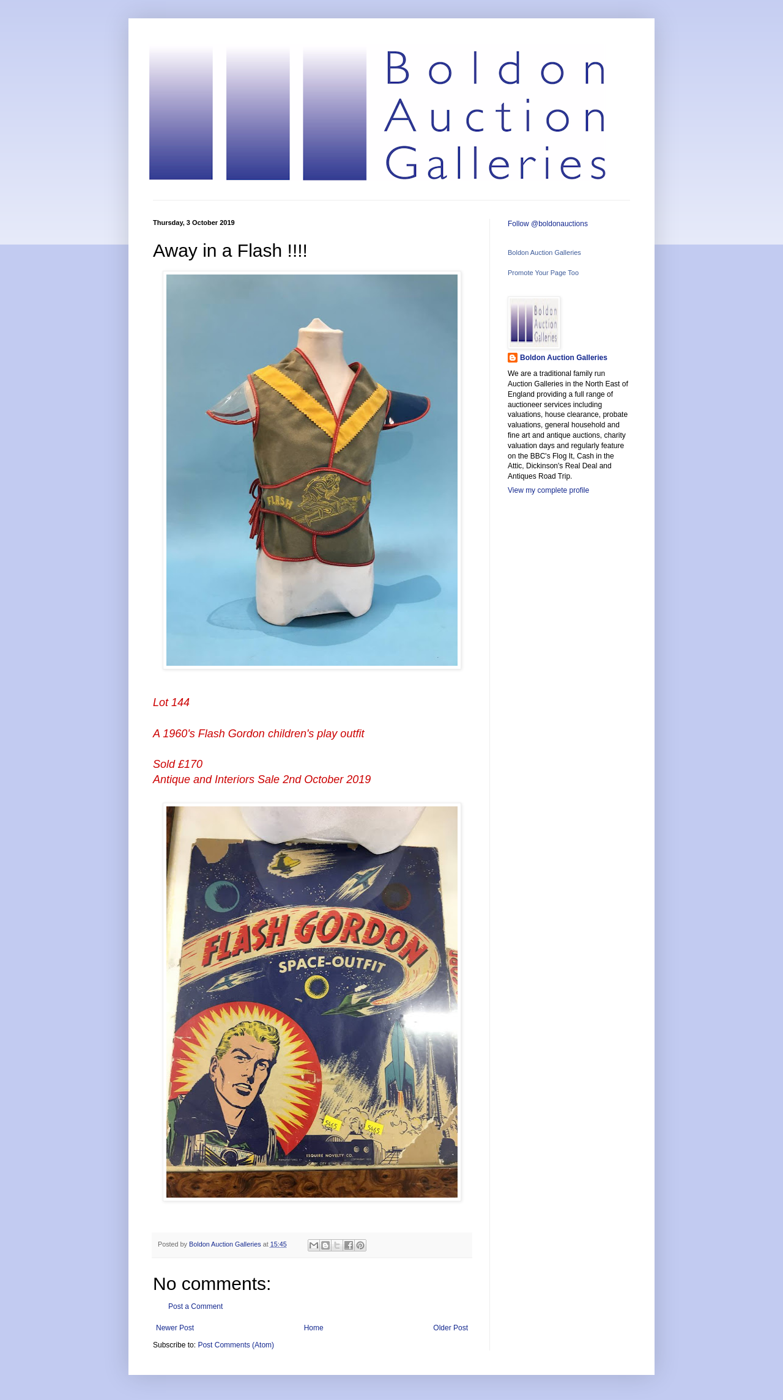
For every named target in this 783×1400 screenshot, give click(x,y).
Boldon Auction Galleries (544, 252)
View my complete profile (548, 490)
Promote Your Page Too (543, 272)
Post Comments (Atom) (236, 1345)
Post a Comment (195, 1306)
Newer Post (175, 1328)
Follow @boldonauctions (548, 223)
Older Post (450, 1328)
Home (314, 1328)
